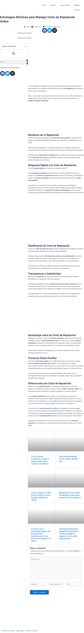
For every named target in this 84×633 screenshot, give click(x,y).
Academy (77, 5)
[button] (25, 46)
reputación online (51, 408)
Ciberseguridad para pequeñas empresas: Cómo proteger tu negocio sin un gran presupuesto (68, 534)
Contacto (77, 10)
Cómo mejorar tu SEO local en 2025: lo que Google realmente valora (41, 496)
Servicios (53, 5)
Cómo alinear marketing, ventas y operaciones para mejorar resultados (40, 460)
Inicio (44, 5)
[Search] (27, 61)
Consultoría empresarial (52, 27)
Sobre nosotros (65, 5)
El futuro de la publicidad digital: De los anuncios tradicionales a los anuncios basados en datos (41, 535)
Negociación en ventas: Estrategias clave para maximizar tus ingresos (70, 495)
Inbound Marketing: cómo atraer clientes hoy (68, 458)
